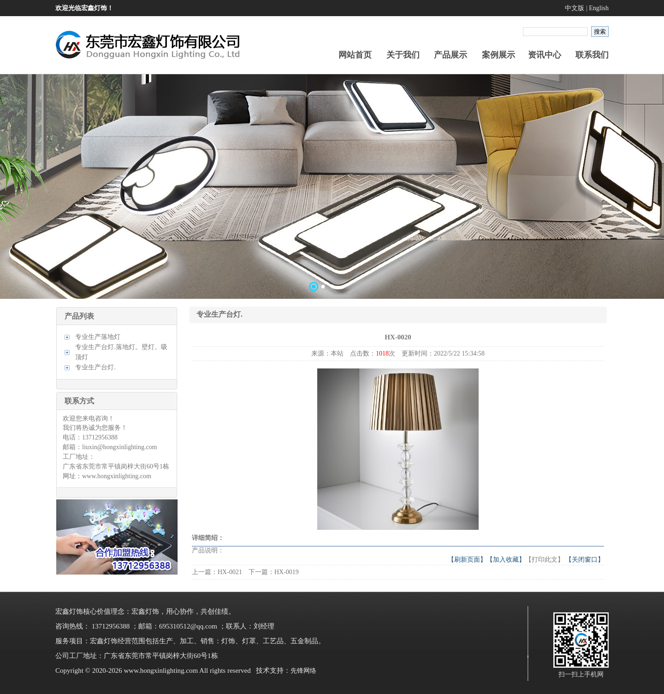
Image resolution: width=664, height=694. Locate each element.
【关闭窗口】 (584, 559)
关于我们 (403, 54)
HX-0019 (286, 572)
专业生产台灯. (95, 367)
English (599, 8)
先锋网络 (303, 670)
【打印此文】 (544, 559)
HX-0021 (230, 572)
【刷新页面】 (467, 559)
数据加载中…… (332, 186)
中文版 (574, 8)
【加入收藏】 (505, 559)
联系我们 (592, 54)
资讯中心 (544, 54)
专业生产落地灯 (97, 336)
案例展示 (498, 54)
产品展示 (450, 54)
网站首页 (355, 54)
